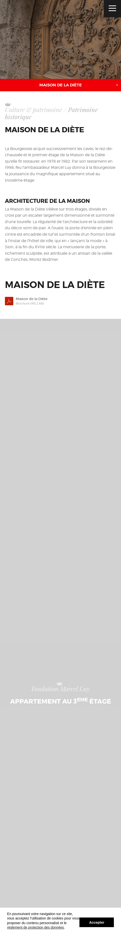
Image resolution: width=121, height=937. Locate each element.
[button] (60, 85)
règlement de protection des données (35, 927)
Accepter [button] (96, 922)
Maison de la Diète (64, 301)
